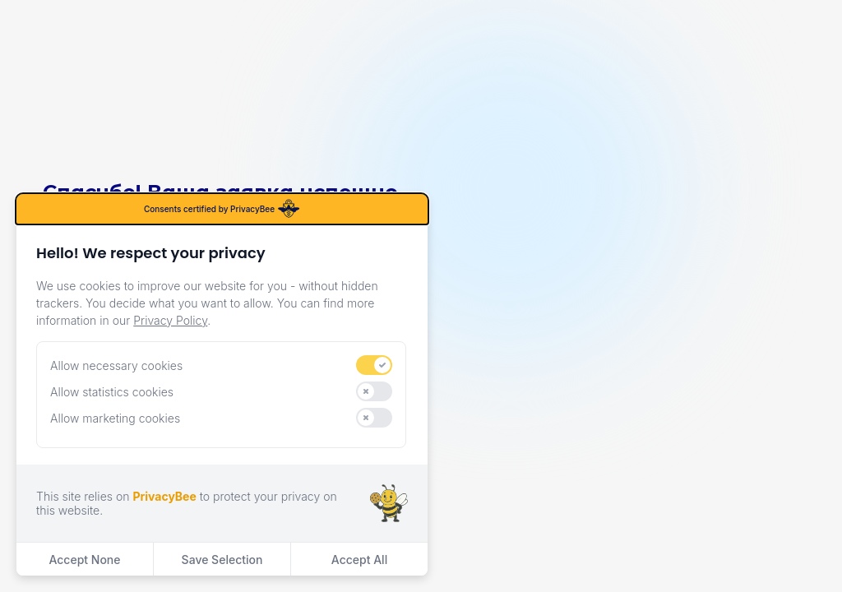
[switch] (374, 365)
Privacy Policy (170, 320)
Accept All (359, 560)
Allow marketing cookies (115, 418)
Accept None (84, 560)
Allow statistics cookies (111, 392)
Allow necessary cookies (116, 365)
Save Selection (222, 560)
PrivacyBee (164, 496)
